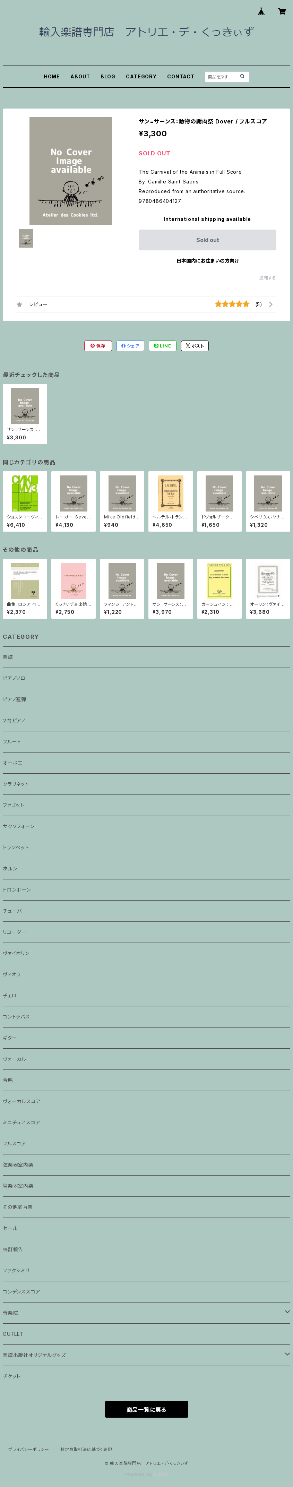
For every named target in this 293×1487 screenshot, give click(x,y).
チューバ (12, 911)
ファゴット (13, 805)
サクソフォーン (19, 826)
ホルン (10, 868)
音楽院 (10, 1313)
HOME (52, 76)
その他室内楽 (18, 1207)
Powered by (146, 1474)
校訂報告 (13, 1249)
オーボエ (13, 763)
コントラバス (16, 1017)
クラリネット (16, 784)
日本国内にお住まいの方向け (207, 261)
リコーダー (15, 932)
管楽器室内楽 (18, 1186)
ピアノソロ (14, 678)
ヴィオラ (12, 974)
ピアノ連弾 (14, 699)
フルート (12, 742)
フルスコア (14, 1143)
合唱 (8, 1080)
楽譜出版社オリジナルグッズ (34, 1355)
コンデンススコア (21, 1292)
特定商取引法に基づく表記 (86, 1449)
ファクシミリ (16, 1270)
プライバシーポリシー (28, 1449)
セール (10, 1228)
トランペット (16, 847)
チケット (11, 1376)
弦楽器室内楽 (18, 1165)
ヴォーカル (14, 1059)
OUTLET (13, 1334)
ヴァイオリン (16, 953)
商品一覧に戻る (147, 1409)
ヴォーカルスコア (22, 1101)
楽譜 (8, 657)
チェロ (10, 995)
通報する (267, 278)
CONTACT (181, 76)
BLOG (108, 76)
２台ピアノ (14, 720)
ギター (10, 1038)
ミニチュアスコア (21, 1122)
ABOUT (80, 76)
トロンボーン (17, 890)
